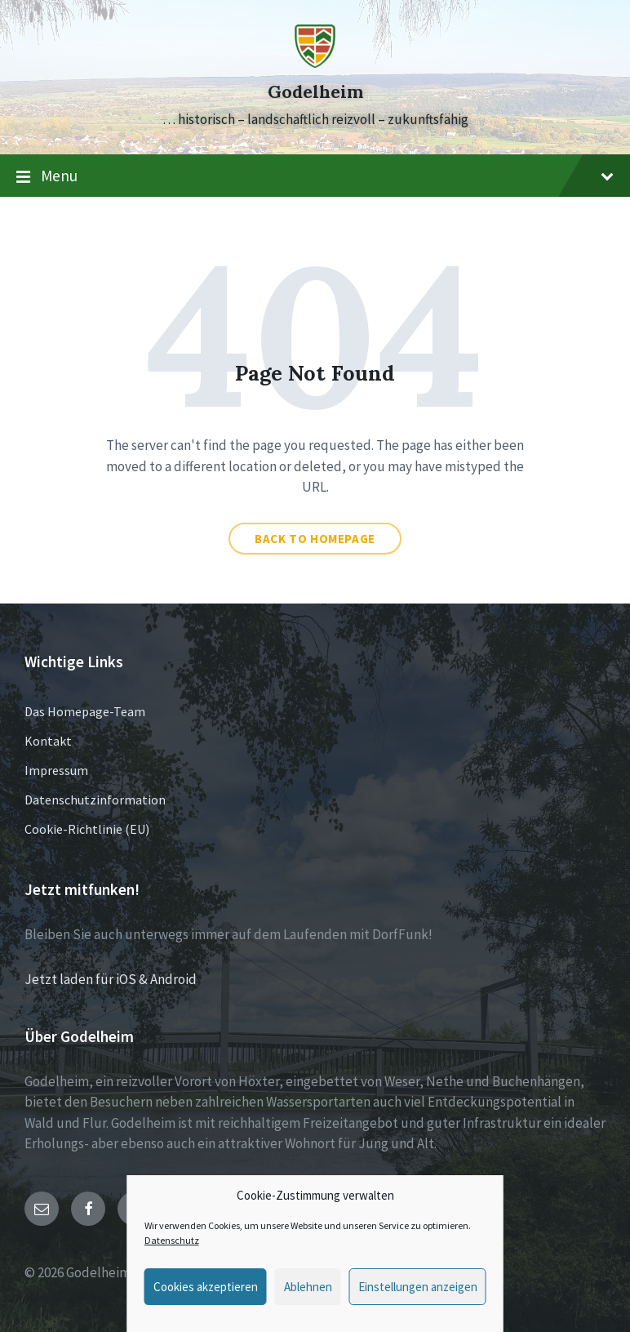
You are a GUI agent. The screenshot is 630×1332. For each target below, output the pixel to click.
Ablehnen (308, 1286)
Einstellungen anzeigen (417, 1286)
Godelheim (315, 92)
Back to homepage (315, 538)
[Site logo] (315, 63)
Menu (315, 176)
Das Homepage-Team (84, 711)
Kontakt (48, 741)
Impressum (56, 770)
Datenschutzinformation (95, 799)
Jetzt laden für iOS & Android (110, 979)
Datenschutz (171, 1240)
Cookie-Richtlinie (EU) (86, 829)
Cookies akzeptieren (205, 1286)
